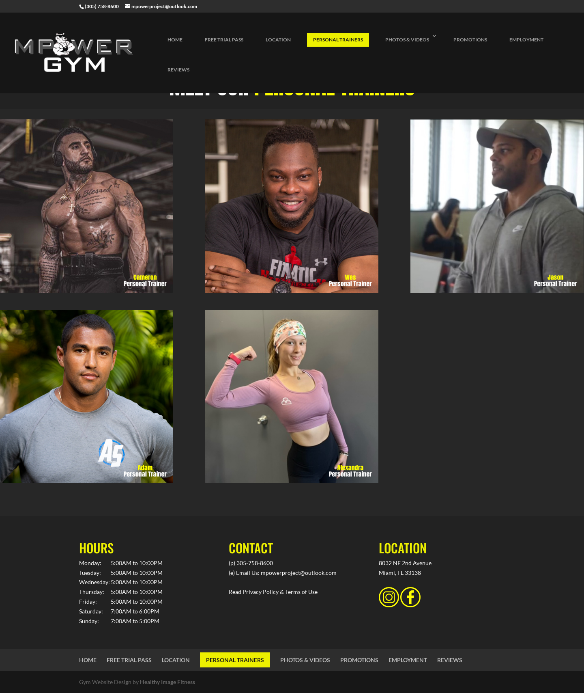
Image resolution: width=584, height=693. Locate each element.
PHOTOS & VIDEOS (407, 40)
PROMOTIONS (470, 40)
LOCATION (278, 40)
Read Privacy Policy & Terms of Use (273, 591)
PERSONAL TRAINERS (338, 40)
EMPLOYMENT (526, 40)
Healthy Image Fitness (167, 681)
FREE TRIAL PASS (224, 40)
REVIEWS (178, 70)
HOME (174, 40)
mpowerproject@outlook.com (299, 572)
